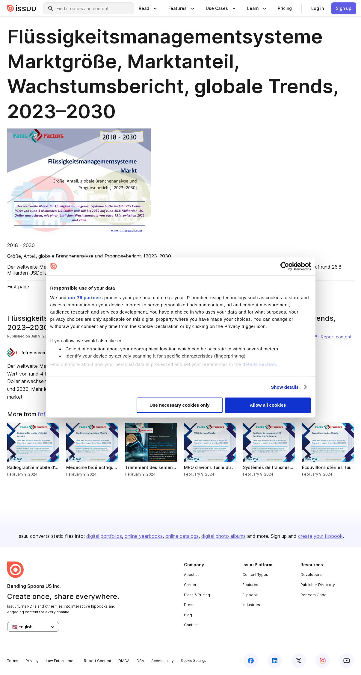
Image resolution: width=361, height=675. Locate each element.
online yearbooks (144, 536)
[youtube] (346, 660)
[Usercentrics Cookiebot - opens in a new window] (285, 266)
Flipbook (250, 595)
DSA (140, 661)
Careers (191, 584)
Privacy (32, 661)
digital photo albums (223, 536)
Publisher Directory (317, 584)
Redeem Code (313, 595)
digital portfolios (104, 536)
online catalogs (182, 536)
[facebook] (251, 660)
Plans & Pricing (197, 595)
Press (189, 605)
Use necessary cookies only (179, 405)
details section (259, 364)
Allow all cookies (268, 405)
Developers (311, 574)
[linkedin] (275, 660)
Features (250, 584)
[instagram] (322, 660)
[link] (285, 8)
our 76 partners (85, 297)
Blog (188, 615)
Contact (191, 625)
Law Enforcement (61, 661)
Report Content (97, 661)
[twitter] (298, 660)
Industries (251, 605)
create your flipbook (320, 536)
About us (192, 574)
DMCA (123, 661)
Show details (285, 387)
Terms (12, 661)
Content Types (255, 574)
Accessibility (162, 661)
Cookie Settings (193, 661)
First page (18, 287)
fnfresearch (33, 352)
